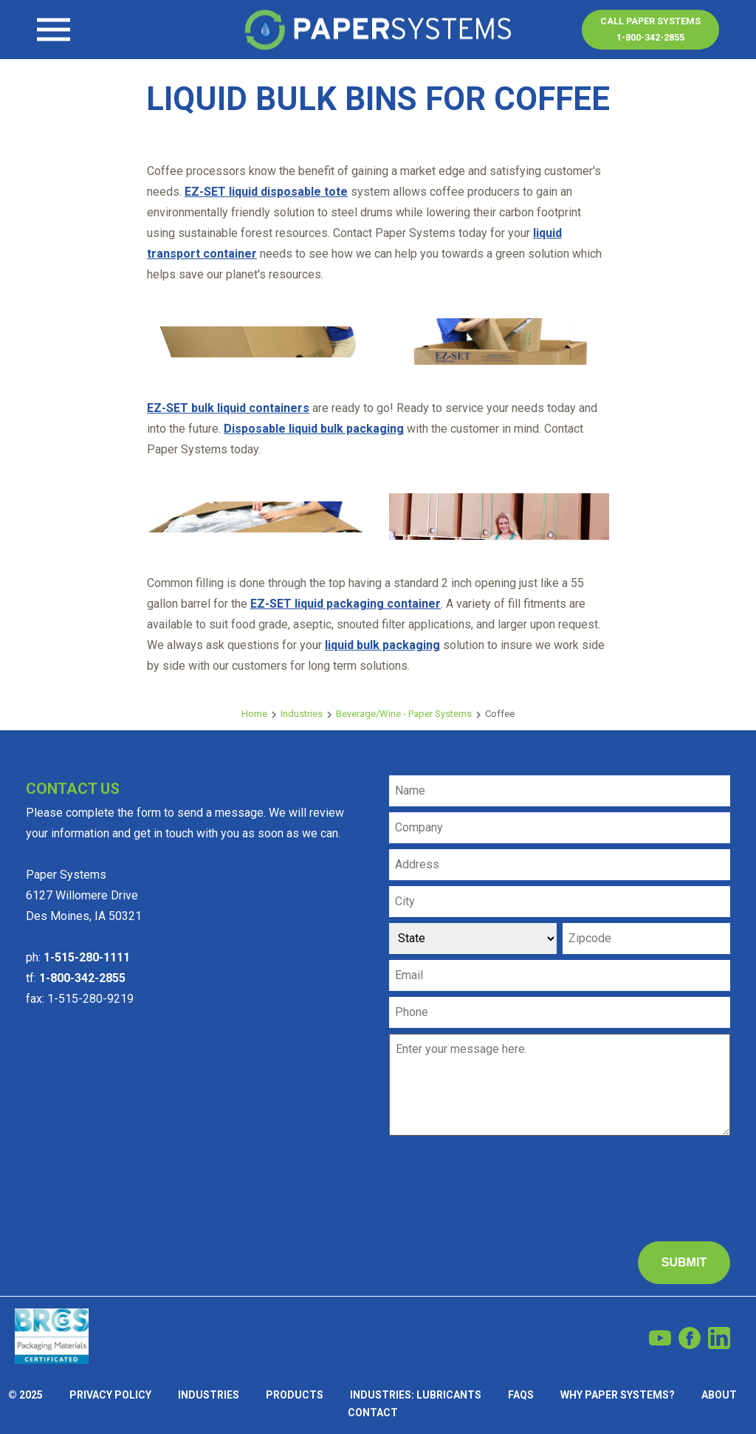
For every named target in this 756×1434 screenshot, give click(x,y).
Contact (62, 41)
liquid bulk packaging (382, 645)
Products (294, 1395)
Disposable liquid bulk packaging (314, 429)
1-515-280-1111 (87, 957)
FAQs (521, 1395)
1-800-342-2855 (82, 978)
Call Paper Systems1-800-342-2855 (650, 29)
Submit (684, 1262)
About (719, 1395)
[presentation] (501, 1171)
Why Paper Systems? (617, 1395)
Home (254, 713)
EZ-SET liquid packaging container (345, 604)
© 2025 (25, 1395)
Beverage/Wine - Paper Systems (404, 713)
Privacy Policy (110, 1395)
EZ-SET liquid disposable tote (266, 192)
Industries (302, 713)
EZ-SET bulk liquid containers (228, 408)
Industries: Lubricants (415, 1395)
